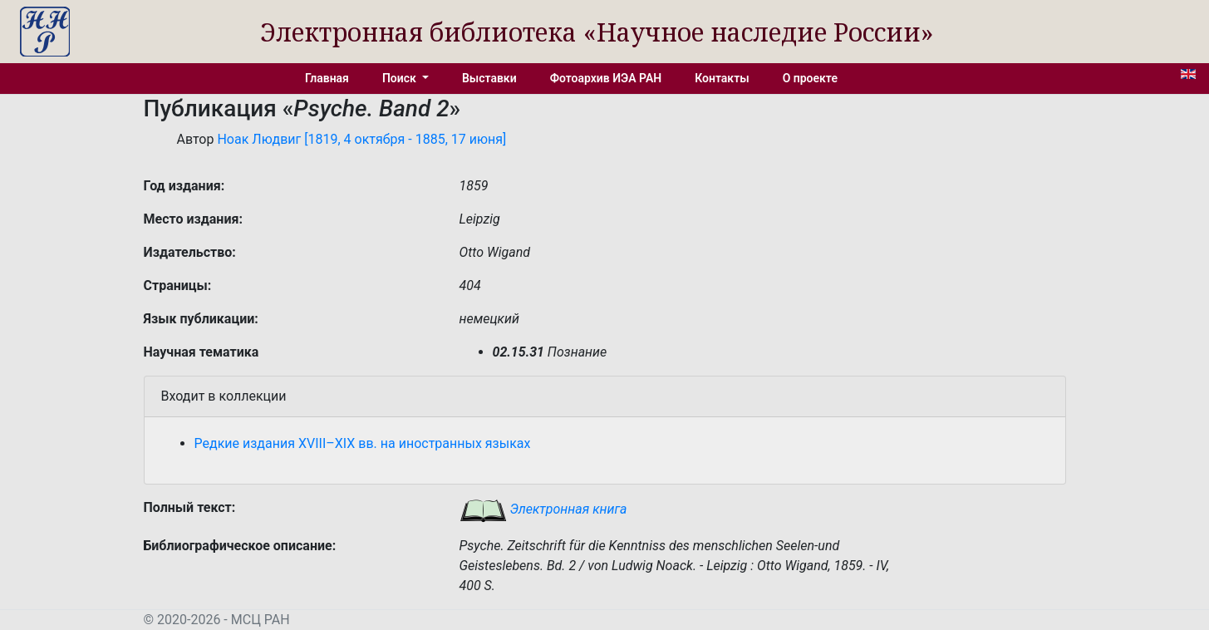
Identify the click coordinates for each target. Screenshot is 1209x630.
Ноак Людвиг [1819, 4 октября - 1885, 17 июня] (361, 139)
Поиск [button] (400, 78)
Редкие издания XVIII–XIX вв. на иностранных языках (362, 443)
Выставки (489, 78)
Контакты (722, 78)
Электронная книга (543, 509)
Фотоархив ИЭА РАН (606, 78)
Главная (327, 78)
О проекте (810, 78)
